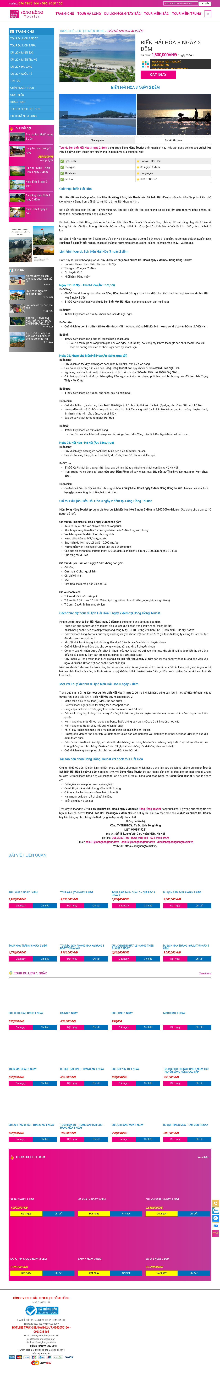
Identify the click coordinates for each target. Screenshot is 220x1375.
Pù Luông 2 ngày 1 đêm (23, 892)
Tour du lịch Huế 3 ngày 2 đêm (31, 136)
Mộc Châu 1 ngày (174, 1013)
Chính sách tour (22, 87)
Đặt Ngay (158, 75)
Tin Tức (15, 80)
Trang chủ (65, 14)
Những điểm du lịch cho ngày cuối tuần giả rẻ (31, 280)
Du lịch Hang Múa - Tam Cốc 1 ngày (185, 1125)
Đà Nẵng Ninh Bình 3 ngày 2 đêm (29, 197)
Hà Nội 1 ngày (69, 1013)
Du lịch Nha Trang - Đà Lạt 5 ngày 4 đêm (186, 947)
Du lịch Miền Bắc (22, 52)
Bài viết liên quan (173, 140)
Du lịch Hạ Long (21, 66)
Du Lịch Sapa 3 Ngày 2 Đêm (162, 1199)
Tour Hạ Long (89, 14)
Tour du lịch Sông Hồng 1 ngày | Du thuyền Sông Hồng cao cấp (185, 1070)
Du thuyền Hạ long (23, 116)
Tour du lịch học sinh (25, 109)
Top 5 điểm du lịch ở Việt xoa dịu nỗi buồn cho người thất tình (31, 339)
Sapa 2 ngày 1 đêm (22, 1199)
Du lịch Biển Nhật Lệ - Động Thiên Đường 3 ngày (133, 947)
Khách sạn (17, 102)
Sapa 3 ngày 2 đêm (157, 1259)
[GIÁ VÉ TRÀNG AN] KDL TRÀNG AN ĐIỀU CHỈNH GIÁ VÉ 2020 (31, 322)
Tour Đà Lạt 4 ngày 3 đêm (76, 892)
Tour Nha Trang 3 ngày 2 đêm (28, 945)
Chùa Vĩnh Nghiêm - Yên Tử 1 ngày (31, 295)
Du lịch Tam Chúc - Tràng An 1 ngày (31, 1125)
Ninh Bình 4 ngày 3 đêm (28, 184)
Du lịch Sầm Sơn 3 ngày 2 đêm (182, 892)
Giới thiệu (17, 95)
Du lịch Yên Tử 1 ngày (125, 1069)
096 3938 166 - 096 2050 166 (40, 3)
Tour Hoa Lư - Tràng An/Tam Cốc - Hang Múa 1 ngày (82, 1126)
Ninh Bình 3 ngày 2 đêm (28, 212)
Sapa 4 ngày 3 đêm (89, 1259)
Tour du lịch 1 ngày (24, 38)
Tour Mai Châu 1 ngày (23, 1069)
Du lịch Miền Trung (23, 59)
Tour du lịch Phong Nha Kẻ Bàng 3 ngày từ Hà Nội (82, 947)
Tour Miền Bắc (156, 14)
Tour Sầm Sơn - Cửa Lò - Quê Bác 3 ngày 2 (133, 894)
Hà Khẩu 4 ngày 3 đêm (92, 1199)
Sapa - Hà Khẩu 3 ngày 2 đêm (28, 1259)
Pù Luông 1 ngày (122, 1013)
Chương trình (97, 140)
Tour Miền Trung (186, 14)
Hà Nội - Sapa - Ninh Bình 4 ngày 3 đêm (29, 171)
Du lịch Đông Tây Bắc (122, 14)
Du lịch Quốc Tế (21, 73)
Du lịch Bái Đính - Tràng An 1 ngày (82, 1069)
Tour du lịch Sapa (23, 45)
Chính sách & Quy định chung (34, 1350)
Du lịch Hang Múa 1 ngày (128, 1125)
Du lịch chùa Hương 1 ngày (31, 154)
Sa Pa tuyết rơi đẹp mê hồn (31, 308)
